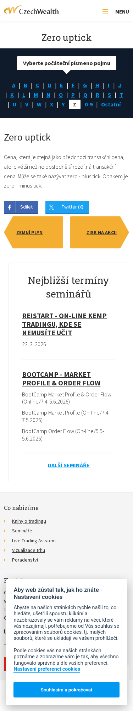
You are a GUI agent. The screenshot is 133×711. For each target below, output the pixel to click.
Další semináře (69, 465)
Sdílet (26, 207)
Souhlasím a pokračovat (66, 689)
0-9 (89, 104)
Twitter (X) (72, 207)
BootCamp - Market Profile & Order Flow (61, 378)
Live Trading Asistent (34, 540)
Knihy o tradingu (29, 521)
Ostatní (111, 104)
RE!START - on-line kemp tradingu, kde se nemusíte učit (64, 324)
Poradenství (25, 560)
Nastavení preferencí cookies (46, 669)
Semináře (22, 530)
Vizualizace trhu (28, 550)
